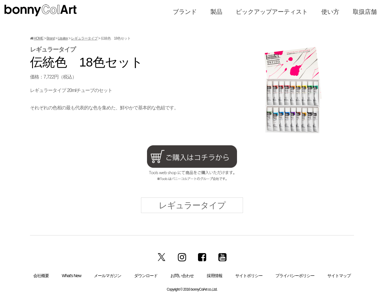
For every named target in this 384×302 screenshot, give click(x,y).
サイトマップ (339, 275)
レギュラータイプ (84, 38)
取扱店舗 (365, 11)
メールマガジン (107, 275)
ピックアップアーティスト (272, 11)
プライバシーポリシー (294, 275)
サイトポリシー (248, 275)
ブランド (185, 11)
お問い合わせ (182, 275)
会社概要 (41, 275)
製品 (216, 11)
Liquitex (63, 38)
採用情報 (214, 275)
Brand (50, 38)
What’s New (71, 275)
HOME (38, 38)
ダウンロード (146, 275)
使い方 (330, 11)
